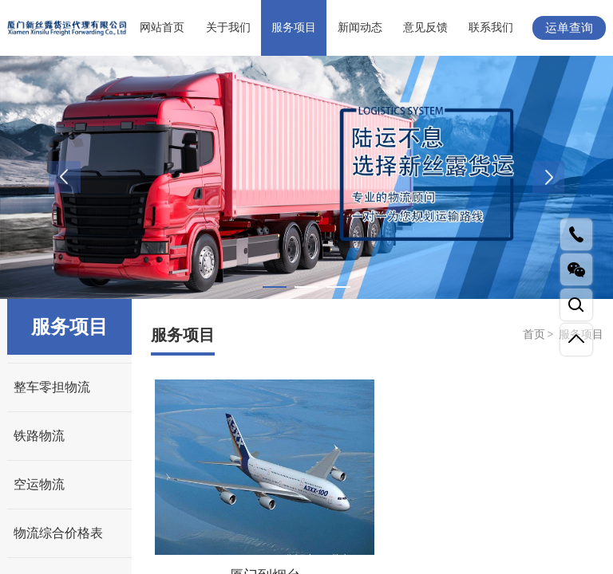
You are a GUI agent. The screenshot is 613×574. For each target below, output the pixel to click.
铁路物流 (39, 435)
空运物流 (39, 484)
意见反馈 (425, 27)
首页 (534, 334)
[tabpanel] (306, 177)
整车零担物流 (52, 387)
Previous (65, 177)
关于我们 (228, 27)
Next (548, 177)
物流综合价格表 (58, 533)
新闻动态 (360, 27)
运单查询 (569, 28)
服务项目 (293, 27)
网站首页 (162, 27)
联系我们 (491, 27)
